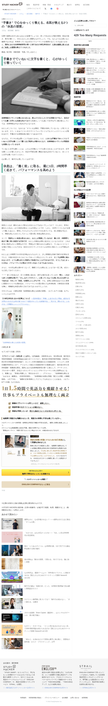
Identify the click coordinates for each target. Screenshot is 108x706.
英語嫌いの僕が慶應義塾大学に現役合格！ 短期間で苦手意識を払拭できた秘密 (96, 91)
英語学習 (36, 5)
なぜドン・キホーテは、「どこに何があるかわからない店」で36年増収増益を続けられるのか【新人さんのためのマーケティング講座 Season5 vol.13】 (47, 628)
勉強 (28, 5)
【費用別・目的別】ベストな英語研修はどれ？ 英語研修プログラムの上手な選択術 (96, 269)
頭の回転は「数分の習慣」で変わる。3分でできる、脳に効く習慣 (46, 561)
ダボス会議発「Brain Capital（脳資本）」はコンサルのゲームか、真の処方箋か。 (47, 614)
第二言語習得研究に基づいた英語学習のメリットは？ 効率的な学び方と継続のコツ (96, 113)
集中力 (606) (80, 332)
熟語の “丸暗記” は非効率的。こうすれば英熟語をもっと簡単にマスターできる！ (96, 175)
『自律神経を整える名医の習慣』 (14, 342)
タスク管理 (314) (81, 328)
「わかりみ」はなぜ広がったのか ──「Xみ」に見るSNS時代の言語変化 (46, 534)
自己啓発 (86, 5)
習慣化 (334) (80, 335)
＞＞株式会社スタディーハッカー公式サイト (19, 688)
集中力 (17, 30)
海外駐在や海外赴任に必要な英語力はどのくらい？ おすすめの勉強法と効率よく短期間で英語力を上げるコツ (95, 205)
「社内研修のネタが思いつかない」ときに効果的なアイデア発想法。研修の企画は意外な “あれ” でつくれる (96, 260)
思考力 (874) (80, 314)
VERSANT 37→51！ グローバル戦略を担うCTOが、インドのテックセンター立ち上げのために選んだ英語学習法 (96, 71)
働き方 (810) (80, 300)
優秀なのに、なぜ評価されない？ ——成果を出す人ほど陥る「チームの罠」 (47, 521)
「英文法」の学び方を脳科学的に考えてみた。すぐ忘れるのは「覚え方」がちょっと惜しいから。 (95, 122)
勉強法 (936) (80, 279)
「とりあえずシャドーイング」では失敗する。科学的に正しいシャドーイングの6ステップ (95, 166)
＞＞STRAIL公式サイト (87, 688)
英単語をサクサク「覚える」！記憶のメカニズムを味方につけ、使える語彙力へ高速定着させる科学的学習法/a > (95, 103)
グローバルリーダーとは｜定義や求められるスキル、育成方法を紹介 (95, 195)
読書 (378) (79, 286)
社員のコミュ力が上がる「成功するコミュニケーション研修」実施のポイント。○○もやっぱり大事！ (96, 232)
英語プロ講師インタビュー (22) (86, 353)
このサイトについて (33, 8)
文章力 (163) (80, 304)
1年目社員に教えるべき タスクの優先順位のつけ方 (96, 240)
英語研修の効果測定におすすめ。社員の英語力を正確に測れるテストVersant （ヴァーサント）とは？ (96, 250)
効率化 (77, 5)
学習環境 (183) (80, 293)
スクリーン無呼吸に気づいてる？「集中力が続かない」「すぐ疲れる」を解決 (47, 600)
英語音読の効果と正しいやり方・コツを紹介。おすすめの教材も (95, 183)
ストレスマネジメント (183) (85, 349)
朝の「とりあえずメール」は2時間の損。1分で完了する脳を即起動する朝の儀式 (47, 547)
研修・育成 (47, 5)
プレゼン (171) (80, 311)
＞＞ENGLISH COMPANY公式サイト (55, 688)
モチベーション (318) (83, 339)
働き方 (69, 5)
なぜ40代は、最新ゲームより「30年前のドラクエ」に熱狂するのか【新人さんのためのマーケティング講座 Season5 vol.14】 (47, 575)
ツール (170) (80, 321)
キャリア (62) (80, 356)
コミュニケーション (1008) (84, 342)
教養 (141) (79, 297)
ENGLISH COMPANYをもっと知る (46, 484)
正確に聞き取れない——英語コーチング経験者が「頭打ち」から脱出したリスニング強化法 (95, 61)
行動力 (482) (80, 307)
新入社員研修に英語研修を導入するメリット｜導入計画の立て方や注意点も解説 (95, 223)
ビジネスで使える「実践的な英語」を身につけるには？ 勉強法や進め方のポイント (95, 215)
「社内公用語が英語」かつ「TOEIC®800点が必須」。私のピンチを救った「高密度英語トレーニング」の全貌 (96, 81)
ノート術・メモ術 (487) (83, 325)
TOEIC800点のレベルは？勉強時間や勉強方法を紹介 (96, 156)
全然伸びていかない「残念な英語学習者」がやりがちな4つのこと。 (96, 130)
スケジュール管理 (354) (83, 318)
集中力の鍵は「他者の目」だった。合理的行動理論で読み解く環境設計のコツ (47, 587)
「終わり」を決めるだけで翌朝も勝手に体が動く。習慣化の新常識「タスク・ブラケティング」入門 (47, 640)
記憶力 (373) (80, 290)
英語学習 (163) (80, 283)
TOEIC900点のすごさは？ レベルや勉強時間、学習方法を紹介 (96, 147)
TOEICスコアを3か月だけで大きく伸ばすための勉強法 (96, 139)
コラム (4, 30)
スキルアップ (58, 5)
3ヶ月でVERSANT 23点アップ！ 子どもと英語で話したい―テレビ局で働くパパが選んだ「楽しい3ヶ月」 (96, 51)
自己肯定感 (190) (81, 346)
